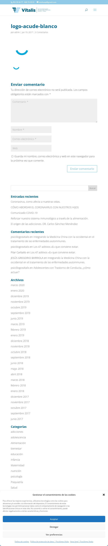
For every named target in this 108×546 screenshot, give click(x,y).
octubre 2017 (18, 407)
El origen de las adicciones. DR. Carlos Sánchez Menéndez (44, 224)
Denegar (54, 526)
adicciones (17, 431)
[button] (103, 494)
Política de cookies (22, 541)
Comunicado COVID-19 (24, 212)
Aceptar (54, 519)
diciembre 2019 (20, 296)
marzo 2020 (17, 285)
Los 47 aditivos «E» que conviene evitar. (56, 246)
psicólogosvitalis (20, 237)
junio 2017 (17, 419)
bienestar (16, 448)
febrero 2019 (18, 329)
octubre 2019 (18, 307)
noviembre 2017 (20, 402)
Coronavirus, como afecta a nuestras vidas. (35, 201)
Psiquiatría (17, 482)
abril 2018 (16, 374)
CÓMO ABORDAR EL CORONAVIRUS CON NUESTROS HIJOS (45, 207)
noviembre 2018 (20, 346)
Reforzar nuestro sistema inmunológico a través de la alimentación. (49, 218)
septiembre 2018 (20, 357)
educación (17, 454)
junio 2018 (17, 363)
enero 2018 (17, 391)
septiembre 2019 (20, 313)
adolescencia (18, 437)
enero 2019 (17, 335)
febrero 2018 (18, 385)
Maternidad (17, 465)
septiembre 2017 (20, 413)
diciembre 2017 (20, 396)
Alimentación (18, 443)
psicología (16, 476)
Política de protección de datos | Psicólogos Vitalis (49, 541)
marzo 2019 (17, 324)
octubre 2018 (18, 352)
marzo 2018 (17, 380)
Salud (14, 487)
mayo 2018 (17, 368)
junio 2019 (17, 318)
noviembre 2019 (20, 301)
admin (17, 32)
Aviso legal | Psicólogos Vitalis (81, 541)
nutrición (16, 471)
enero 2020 (17, 290)
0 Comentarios (41, 32)
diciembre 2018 (20, 341)
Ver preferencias (54, 534)
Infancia (15, 459)
